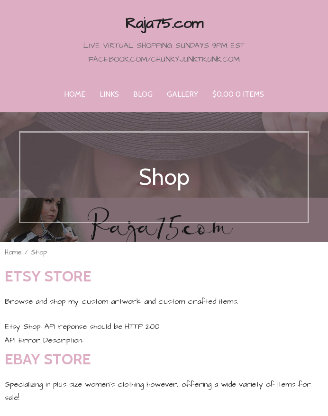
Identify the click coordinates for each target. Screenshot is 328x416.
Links (109, 94)
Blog (143, 94)
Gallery (182, 94)
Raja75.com (164, 23)
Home (74, 94)
